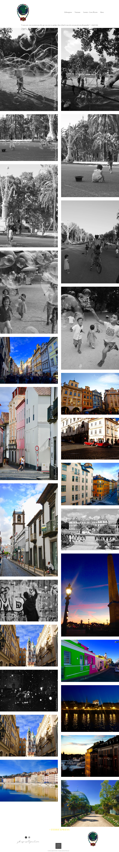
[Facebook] (26, 837)
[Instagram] (29, 837)
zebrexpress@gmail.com (28, 841)
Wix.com (67, 850)
